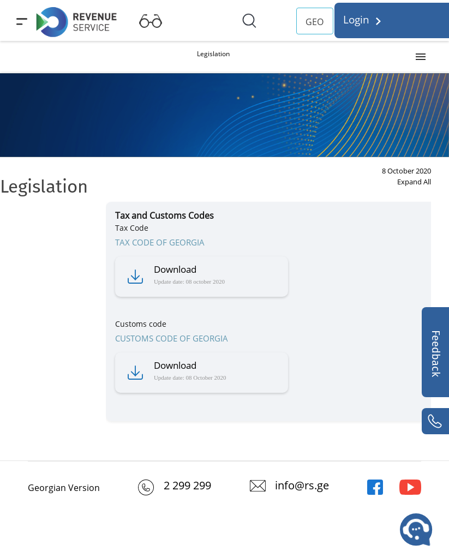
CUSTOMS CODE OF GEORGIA (171, 338)
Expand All (414, 182)
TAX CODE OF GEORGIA (160, 242)
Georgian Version (64, 488)
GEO (315, 22)
